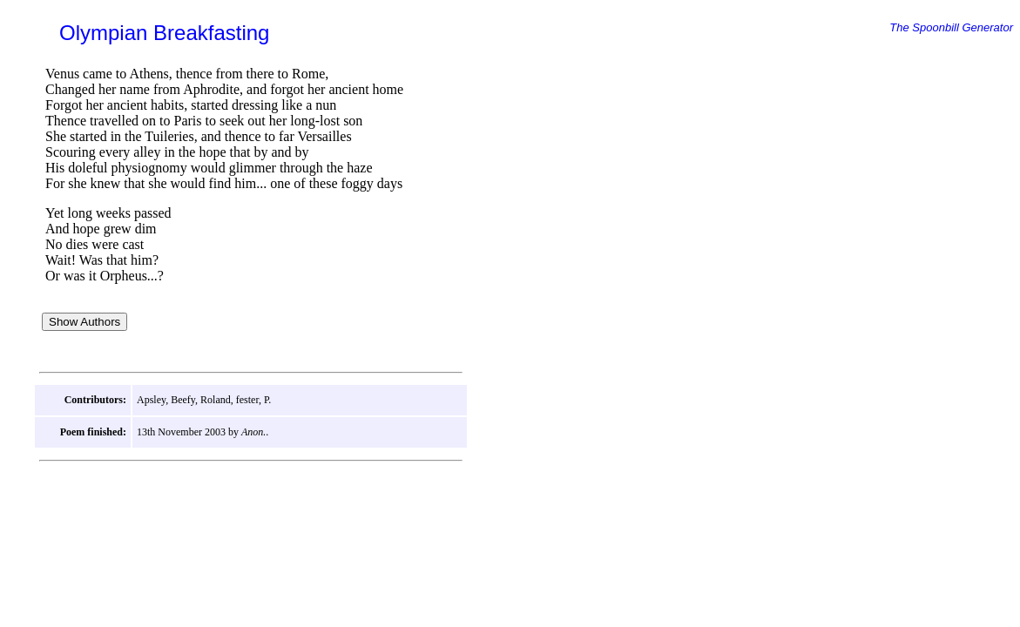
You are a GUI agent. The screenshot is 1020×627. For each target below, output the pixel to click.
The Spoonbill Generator (951, 27)
